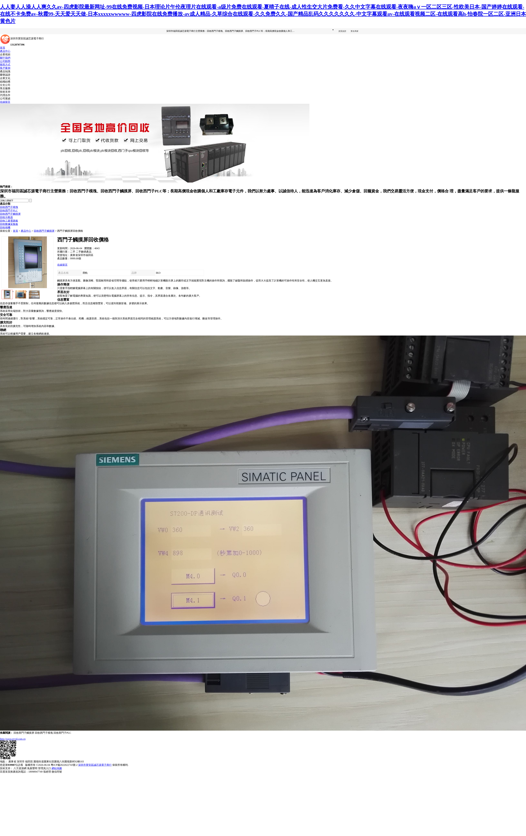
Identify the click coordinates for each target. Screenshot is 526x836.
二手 (72, 251)
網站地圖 (57, 768)
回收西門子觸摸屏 (10, 214)
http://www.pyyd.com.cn (13, 739)
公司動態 (5, 61)
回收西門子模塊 (9, 207)
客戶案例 (5, 68)
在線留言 (5, 102)
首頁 (2, 47)
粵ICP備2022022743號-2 (64, 765)
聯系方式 (5, 64)
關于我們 (5, 57)
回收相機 (5, 227)
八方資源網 (20, 768)
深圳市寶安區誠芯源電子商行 (95, 765)
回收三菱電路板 (9, 220)
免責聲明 (32, 768)
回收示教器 (6, 217)
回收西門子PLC (9, 210)
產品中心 (5, 51)
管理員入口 (44, 768)
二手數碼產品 (83, 251)
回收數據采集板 (9, 224)
